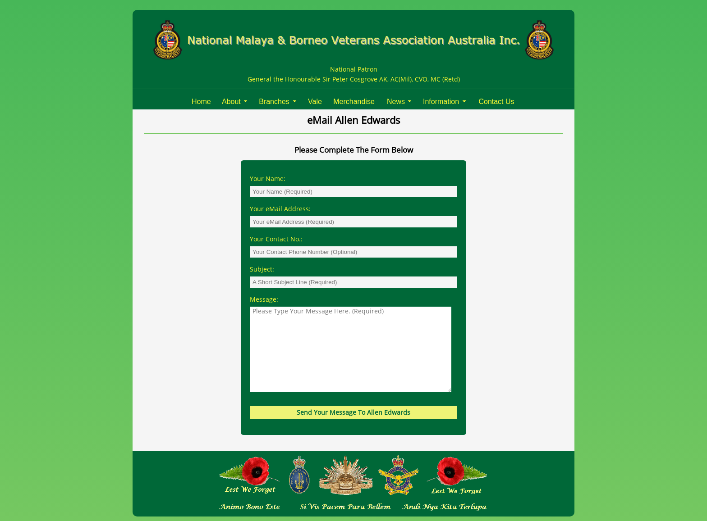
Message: (266, 299)
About (231, 101)
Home (201, 101)
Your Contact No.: (278, 239)
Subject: (264, 269)
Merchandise (354, 101)
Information (441, 101)
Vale (315, 101)
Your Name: (269, 178)
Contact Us (496, 101)
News (396, 101)
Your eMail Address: (282, 208)
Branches (274, 101)
